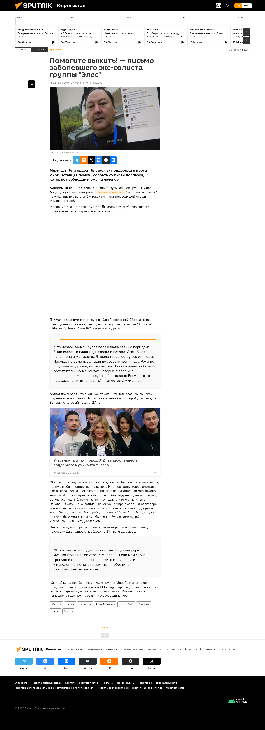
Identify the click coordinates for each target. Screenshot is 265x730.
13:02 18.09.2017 (59, 82)
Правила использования (46, 682)
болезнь (68, 611)
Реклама (108, 682)
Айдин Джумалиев (105, 604)
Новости (70, 604)
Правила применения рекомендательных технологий (130, 687)
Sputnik (56, 152)
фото (188, 649)
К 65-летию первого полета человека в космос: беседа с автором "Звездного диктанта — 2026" (80, 38)
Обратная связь (175, 687)
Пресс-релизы (126, 682)
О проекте (21, 682)
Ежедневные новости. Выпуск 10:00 (208, 35)
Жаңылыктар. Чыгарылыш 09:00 (119, 35)
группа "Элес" (126, 604)
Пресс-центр (227, 649)
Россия (151, 649)
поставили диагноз (110, 192)
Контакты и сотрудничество (81, 682)
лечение (55, 611)
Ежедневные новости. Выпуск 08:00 (35, 35)
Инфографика (205, 649)
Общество (56, 604)
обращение (143, 604)
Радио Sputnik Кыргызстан (124, 649)
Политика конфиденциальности (158, 682)
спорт (164, 649)
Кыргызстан (85, 604)
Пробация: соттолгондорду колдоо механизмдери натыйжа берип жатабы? (166, 36)
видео (176, 649)
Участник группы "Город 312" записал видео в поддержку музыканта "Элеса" (95, 462)
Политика (95, 649)
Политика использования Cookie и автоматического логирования (54, 687)
